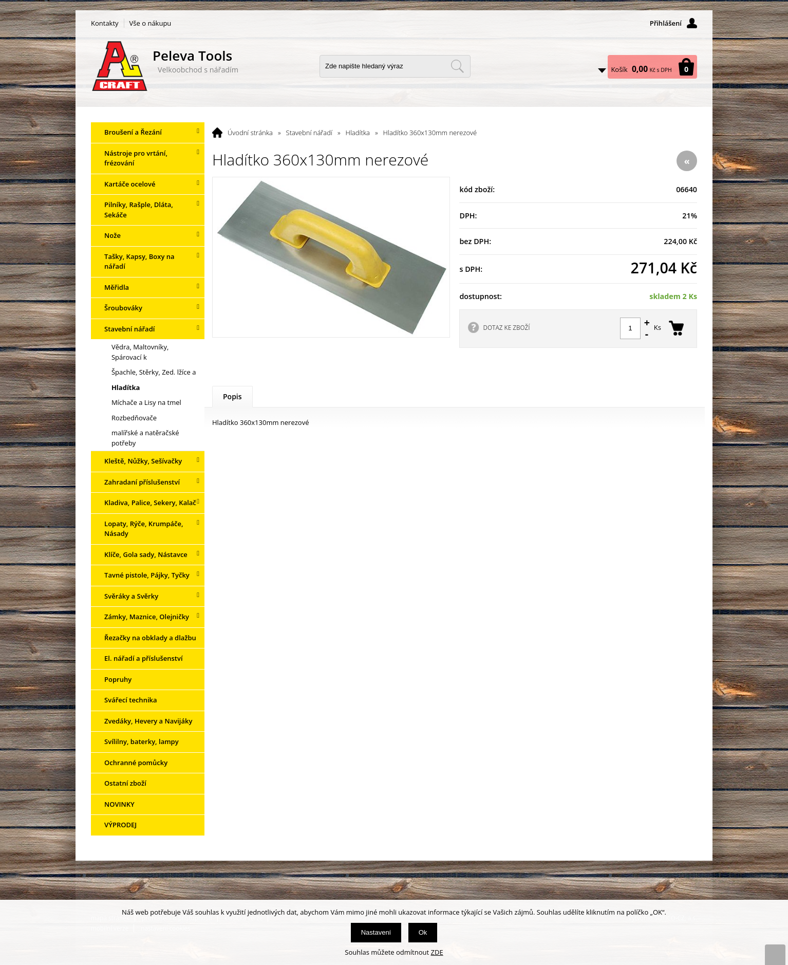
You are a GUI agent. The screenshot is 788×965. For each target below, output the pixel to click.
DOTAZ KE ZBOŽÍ (506, 327)
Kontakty (105, 23)
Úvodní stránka (250, 132)
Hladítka (358, 132)
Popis (232, 396)
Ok (423, 932)
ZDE (437, 952)
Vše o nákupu (150, 23)
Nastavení (376, 932)
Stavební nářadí (309, 132)
